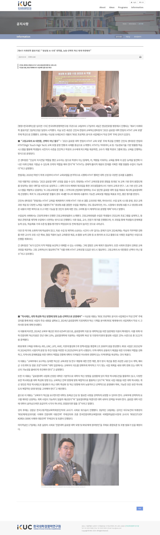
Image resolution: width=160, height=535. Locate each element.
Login (133, 2)
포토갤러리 (137, 37)
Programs (123, 7)
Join (141, 2)
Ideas (111, 7)
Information (137, 7)
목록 (139, 508)
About (102, 7)
